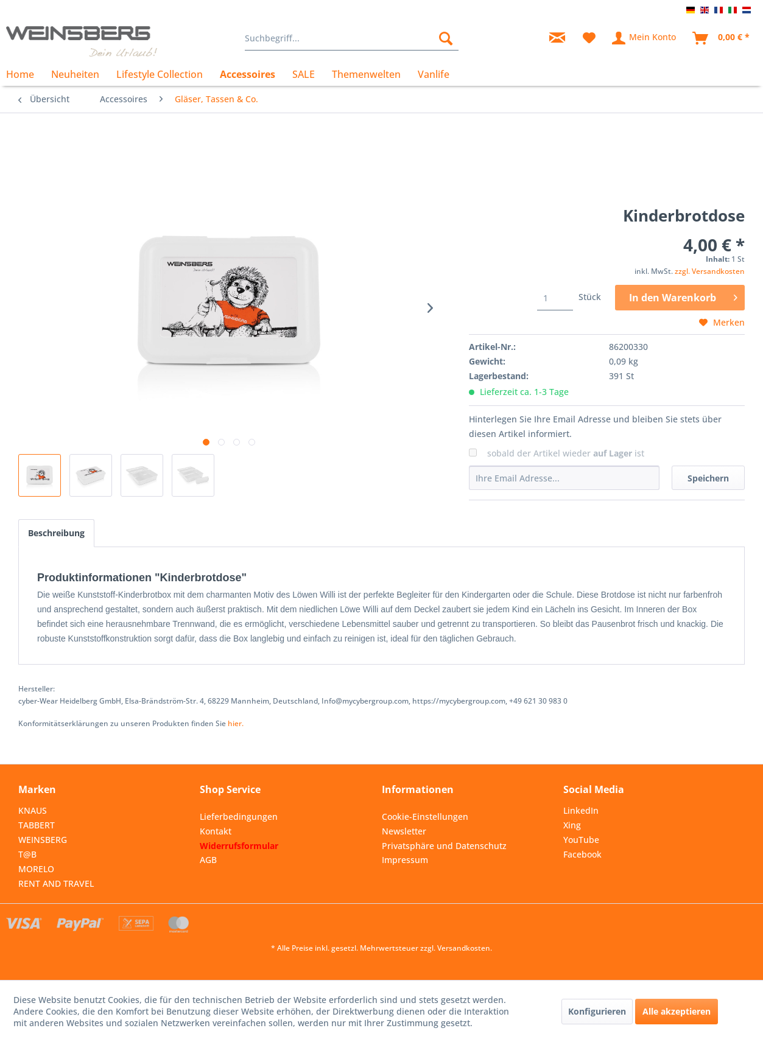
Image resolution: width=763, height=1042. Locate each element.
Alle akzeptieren (676, 1011)
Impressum (405, 859)
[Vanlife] (433, 74)
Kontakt (215, 831)
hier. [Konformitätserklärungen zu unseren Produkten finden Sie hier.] (236, 723)
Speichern (708, 478)
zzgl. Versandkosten (710, 271)
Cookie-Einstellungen (425, 816)
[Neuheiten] (75, 74)
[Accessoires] (247, 74)
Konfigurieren (597, 1011)
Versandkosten (463, 948)
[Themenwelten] (366, 74)
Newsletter (404, 831)
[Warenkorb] (721, 38)
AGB (208, 859)
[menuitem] (352, 38)
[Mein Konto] (644, 38)
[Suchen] (446, 38)
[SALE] (303, 74)
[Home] (24, 74)
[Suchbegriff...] (352, 38)
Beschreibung (56, 533)
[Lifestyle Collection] (159, 74)
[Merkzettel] (589, 38)
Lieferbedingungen (239, 816)
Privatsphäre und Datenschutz (444, 845)
